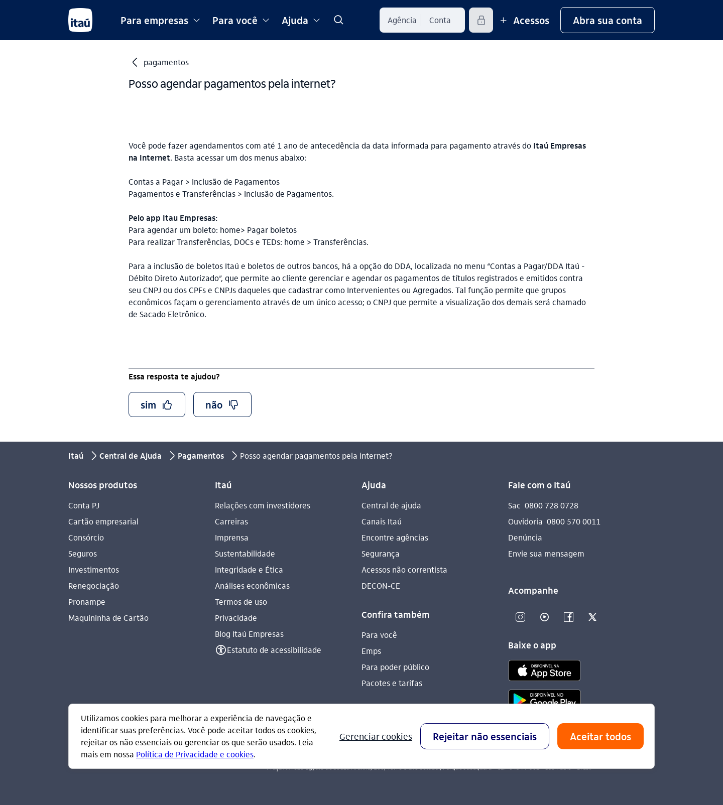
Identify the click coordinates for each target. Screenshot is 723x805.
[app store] (544, 672)
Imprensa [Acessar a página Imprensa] (232, 537)
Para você (379, 634)
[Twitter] (592, 617)
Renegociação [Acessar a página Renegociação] (93, 585)
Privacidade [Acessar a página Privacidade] (236, 617)
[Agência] (402, 20)
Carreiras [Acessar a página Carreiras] (231, 521)
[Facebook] (568, 617)
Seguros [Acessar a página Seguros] (82, 553)
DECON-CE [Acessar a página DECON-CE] (381, 585)
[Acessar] (481, 20)
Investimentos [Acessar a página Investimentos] (93, 569)
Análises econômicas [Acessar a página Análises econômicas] (252, 585)
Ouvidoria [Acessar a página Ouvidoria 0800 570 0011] (525, 521)
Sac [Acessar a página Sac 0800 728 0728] (514, 505)
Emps (371, 650)
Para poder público (395, 666)
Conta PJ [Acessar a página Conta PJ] (83, 505)
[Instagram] (520, 617)
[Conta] (440, 20)
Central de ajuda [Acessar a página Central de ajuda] (391, 505)
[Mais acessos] (523, 20)
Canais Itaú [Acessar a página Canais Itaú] (382, 521)
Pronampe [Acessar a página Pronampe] (86, 601)
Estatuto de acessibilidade (274, 649)
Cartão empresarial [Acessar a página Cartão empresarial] (103, 521)
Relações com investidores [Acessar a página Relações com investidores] (262, 505)
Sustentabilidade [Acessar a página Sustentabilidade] (245, 553)
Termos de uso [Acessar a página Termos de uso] (241, 601)
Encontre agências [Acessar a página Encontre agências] (395, 537)
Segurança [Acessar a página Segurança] (381, 553)
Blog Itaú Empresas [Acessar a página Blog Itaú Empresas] (249, 633)
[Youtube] (544, 617)
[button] (607, 20)
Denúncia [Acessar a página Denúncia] (525, 537)
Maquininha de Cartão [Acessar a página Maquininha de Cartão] (108, 617)
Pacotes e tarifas (392, 683)
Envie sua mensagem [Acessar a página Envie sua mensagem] (546, 553)
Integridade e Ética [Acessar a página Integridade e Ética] (249, 569)
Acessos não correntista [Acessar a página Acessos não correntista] (404, 569)
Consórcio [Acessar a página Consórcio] (86, 537)
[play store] (544, 702)
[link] (338, 20)
